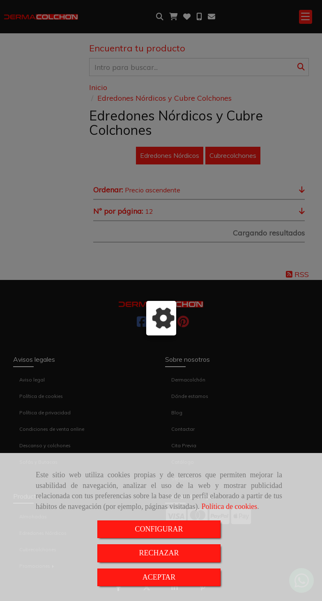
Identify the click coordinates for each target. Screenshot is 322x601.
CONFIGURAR (159, 529)
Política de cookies (229, 506)
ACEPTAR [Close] (159, 577)
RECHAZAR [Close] (159, 553)
